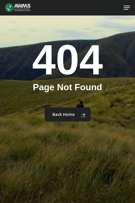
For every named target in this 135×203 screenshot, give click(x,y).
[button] (127, 7)
